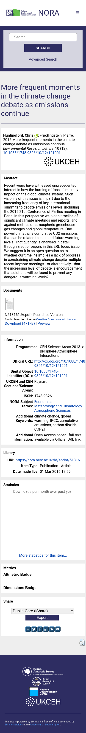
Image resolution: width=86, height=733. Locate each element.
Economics (43, 402)
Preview (44, 323)
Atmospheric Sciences (52, 410)
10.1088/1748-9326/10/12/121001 (32, 153)
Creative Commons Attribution (56, 319)
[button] (82, 642)
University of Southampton (45, 724)
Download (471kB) (20, 323)
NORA (48, 13)
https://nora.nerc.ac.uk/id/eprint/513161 (49, 460)
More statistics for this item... (43, 555)
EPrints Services (14, 724)
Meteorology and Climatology (58, 406)
